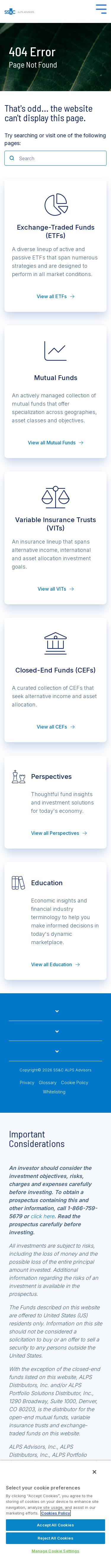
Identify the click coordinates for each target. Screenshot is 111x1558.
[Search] (55, 158)
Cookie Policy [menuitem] (74, 1082)
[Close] (94, 1471)
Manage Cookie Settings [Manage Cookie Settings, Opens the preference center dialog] (56, 1550)
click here (42, 1216)
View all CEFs (56, 727)
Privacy (27, 1082)
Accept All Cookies (55, 1525)
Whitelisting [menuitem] (54, 1091)
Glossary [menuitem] (48, 1082)
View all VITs (56, 589)
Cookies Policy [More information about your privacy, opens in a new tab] (55, 1513)
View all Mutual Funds (55, 443)
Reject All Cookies (55, 1538)
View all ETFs (55, 296)
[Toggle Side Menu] (101, 8)
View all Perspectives (59, 833)
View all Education (55, 964)
